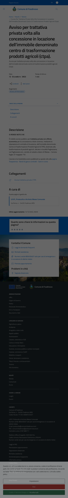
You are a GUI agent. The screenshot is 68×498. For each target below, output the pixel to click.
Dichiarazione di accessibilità (18, 469)
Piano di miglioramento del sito (19, 472)
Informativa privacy (15, 460)
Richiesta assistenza (15, 454)
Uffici (10, 297)
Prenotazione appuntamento (18, 447)
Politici (11, 303)
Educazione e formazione (17, 346)
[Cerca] (56, 9)
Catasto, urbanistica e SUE (17, 339)
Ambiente (12, 327)
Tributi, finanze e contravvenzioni (19, 361)
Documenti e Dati (14, 313)
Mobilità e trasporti (15, 355)
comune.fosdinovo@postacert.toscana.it (25, 428)
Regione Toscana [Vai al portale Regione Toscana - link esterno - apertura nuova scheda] (13, 3)
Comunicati (12, 382)
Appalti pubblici (14, 333)
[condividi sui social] (14, 83)
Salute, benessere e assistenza (19, 358)
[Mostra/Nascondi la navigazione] (4, 9)
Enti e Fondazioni (14, 310)
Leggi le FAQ (13, 444)
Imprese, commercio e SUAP (18, 352)
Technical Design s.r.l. (22, 492)
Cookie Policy (13, 463)
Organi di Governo (15, 300)
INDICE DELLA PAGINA (34, 103)
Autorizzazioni (13, 336)
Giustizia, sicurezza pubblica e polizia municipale (24, 349)
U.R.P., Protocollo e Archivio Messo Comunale (28, 199)
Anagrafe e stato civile (16, 330)
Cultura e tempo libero (16, 343)
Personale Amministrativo (17, 307)
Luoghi (11, 396)
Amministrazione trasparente (18, 457)
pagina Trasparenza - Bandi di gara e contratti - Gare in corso (33, 160)
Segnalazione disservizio (17, 450)
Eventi (11, 399)
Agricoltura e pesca (15, 324)
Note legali (12, 466)
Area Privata (13, 480)
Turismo (11, 364)
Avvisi (11, 385)
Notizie (11, 379)
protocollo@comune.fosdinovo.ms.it (24, 426)
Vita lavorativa (13, 367)
